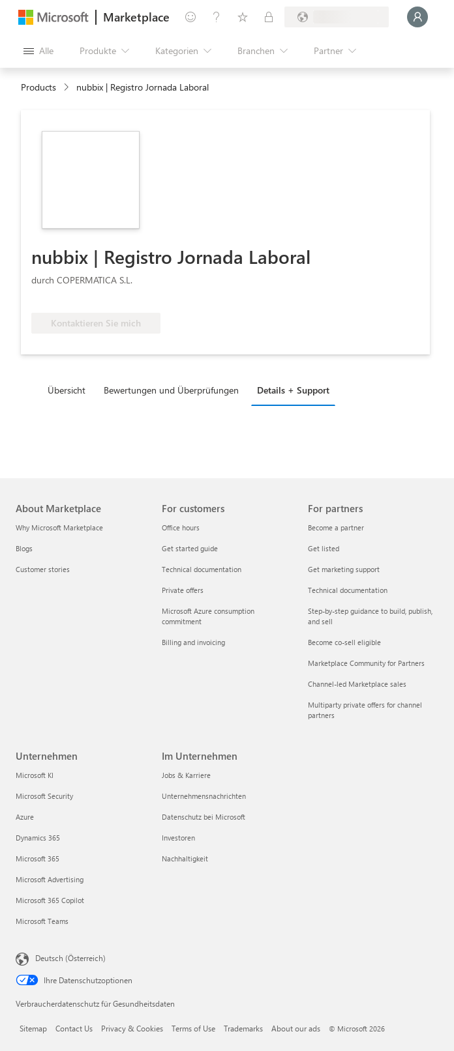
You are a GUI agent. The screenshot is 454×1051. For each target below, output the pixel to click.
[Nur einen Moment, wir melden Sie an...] (417, 17)
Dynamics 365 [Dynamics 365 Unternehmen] (38, 837)
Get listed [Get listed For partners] (323, 548)
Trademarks (243, 1028)
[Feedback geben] (190, 17)
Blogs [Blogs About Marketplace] (24, 548)
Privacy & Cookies (132, 1028)
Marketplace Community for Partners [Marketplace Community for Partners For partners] (366, 663)
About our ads (295, 1028)
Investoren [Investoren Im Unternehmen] (178, 837)
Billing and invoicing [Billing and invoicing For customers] (193, 642)
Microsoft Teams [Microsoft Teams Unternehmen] (42, 921)
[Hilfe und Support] (216, 17)
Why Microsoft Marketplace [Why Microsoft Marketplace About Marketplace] (59, 527)
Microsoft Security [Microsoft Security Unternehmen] (44, 796)
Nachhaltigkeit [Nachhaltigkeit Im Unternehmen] (185, 858)
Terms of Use (193, 1028)
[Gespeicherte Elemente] (242, 17)
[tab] (70, 389)
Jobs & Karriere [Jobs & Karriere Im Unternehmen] (186, 775)
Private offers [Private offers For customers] (183, 590)
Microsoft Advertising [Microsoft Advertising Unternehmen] (49, 879)
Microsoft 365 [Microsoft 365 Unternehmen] (37, 858)
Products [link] (38, 87)
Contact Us (74, 1028)
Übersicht (66, 390)
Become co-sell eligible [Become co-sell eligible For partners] (344, 642)
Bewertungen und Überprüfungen (171, 390)
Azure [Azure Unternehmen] (25, 817)
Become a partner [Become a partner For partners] (336, 527)
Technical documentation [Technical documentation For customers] (201, 569)
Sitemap (33, 1028)
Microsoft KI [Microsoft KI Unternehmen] (34, 775)
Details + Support (293, 390)
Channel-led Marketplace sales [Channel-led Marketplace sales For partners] (357, 684)
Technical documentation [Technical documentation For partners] (347, 590)
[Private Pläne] (268, 17)
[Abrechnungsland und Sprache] (336, 17)
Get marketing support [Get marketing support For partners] (344, 569)
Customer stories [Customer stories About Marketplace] (43, 569)
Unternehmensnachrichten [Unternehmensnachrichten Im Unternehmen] (204, 796)
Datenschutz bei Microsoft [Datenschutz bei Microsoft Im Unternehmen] (203, 817)
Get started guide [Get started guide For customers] (190, 548)
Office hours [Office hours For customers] (181, 527)
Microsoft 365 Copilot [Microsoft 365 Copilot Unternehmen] (50, 900)
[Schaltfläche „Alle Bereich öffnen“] (38, 51)
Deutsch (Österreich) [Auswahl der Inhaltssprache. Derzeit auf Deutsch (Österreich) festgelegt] (70, 958)
